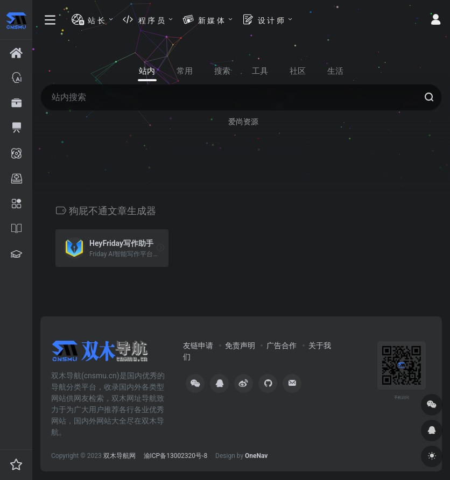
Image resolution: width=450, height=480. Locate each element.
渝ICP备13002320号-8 (176, 456)
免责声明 (240, 345)
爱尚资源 (243, 121)
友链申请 (198, 345)
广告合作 (281, 345)
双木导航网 (119, 456)
